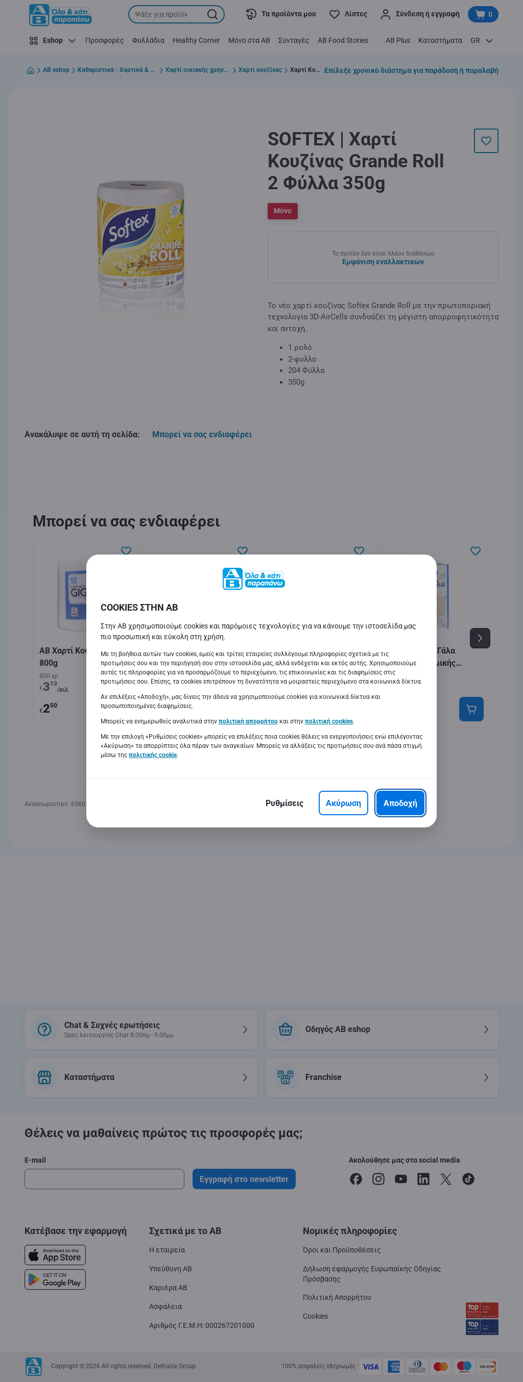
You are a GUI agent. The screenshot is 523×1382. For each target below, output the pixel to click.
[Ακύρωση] (343, 803)
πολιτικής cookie (153, 755)
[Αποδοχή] (400, 803)
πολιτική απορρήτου (248, 721)
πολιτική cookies (329, 721)
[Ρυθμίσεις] (284, 803)
